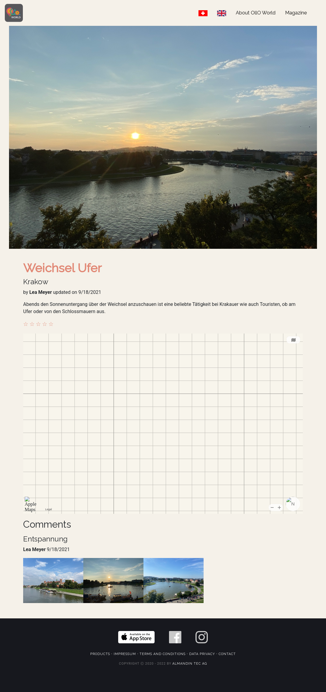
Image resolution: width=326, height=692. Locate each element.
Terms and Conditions (163, 654)
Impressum (125, 654)
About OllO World (255, 13)
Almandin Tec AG (189, 664)
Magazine (296, 13)
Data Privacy (202, 654)
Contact (227, 654)
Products (100, 654)
